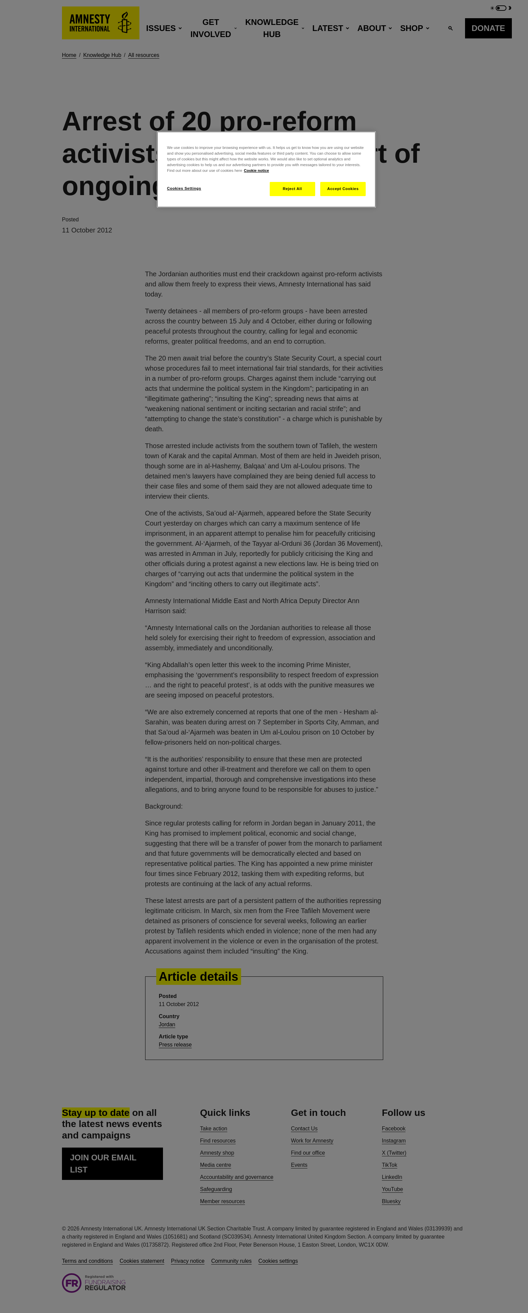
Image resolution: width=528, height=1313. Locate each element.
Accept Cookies (343, 189)
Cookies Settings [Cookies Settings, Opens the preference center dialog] (184, 188)
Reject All (292, 189)
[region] (266, 169)
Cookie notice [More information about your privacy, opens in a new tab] (256, 170)
